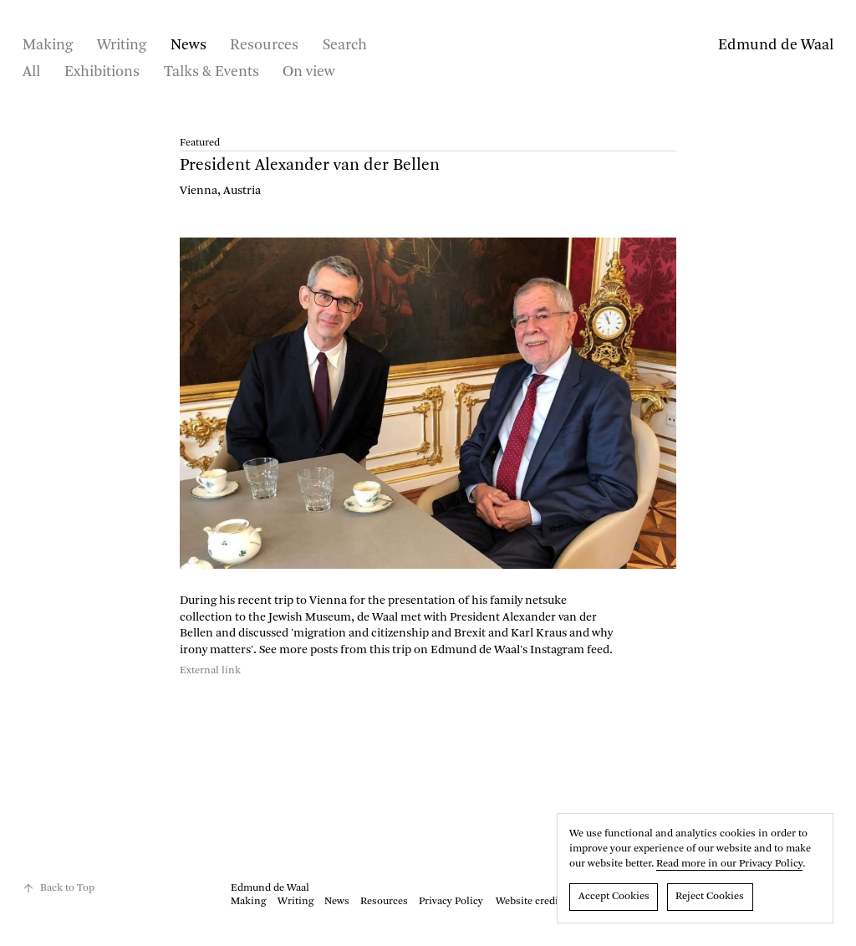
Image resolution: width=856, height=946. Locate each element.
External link (210, 671)
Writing (121, 45)
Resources (264, 45)
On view (309, 71)
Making (48, 45)
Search (345, 45)
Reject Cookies (709, 897)
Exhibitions (102, 71)
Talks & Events (211, 71)
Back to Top (58, 888)
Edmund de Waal (775, 45)
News (188, 45)
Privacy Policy (451, 902)
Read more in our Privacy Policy (729, 864)
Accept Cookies (614, 897)
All (31, 71)
